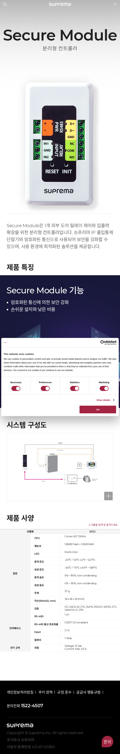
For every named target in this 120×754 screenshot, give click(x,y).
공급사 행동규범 (88, 692)
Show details (103, 400)
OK (98, 409)
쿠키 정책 (45, 692)
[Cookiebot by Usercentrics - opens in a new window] (102, 342)
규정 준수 (64, 692)
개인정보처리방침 (20, 692)
